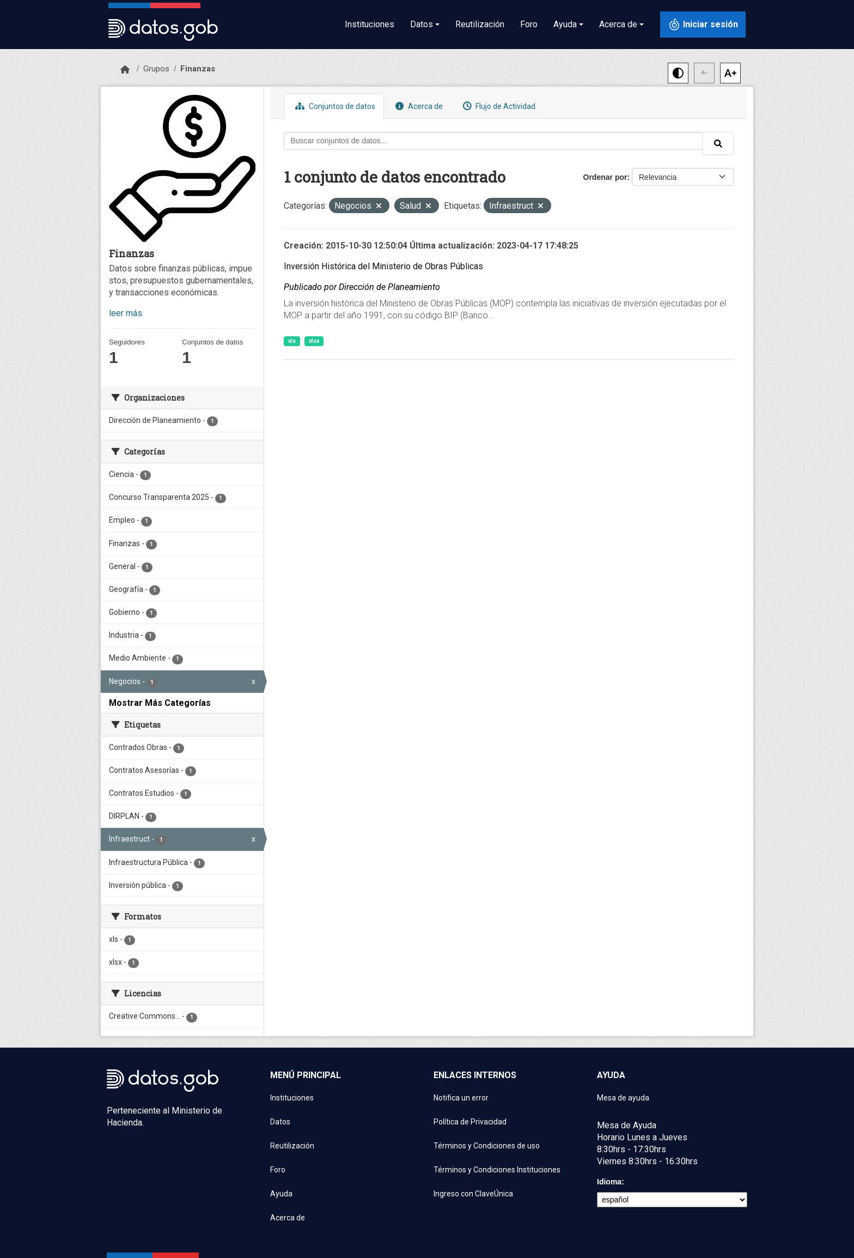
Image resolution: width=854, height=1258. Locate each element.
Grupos (156, 69)
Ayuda (281, 1193)
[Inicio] (125, 70)
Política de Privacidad (470, 1121)
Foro (529, 24)
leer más (125, 313)
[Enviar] (718, 143)
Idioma (609, 1181)
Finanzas (197, 69)
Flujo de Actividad (497, 106)
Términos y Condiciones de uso (487, 1145)
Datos (280, 1121)
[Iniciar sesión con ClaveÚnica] (703, 24)
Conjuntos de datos (333, 106)
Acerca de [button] (618, 24)
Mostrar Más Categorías (160, 703)
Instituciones (369, 24)
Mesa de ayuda (623, 1097)
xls (292, 340)
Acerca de (418, 106)
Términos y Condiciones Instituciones (497, 1169)
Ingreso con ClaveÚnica (473, 1193)
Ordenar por (605, 177)
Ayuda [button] (565, 24)
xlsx (314, 340)
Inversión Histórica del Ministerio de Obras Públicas (383, 266)
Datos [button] (421, 24)
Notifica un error (461, 1097)
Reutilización (479, 24)
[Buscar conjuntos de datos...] (493, 141)
